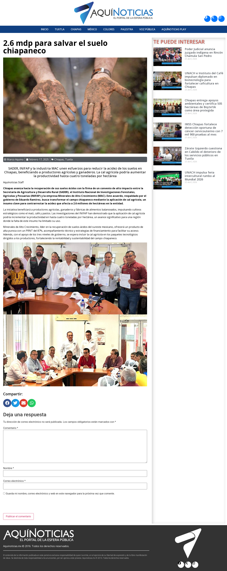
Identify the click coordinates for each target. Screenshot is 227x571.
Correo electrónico (14, 481)
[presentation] (27, 505)
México (92, 29)
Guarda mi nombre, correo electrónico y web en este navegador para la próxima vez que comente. (60, 493)
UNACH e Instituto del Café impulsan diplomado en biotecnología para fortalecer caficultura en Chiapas (204, 80)
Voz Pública (147, 29)
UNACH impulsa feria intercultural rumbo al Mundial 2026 (200, 175)
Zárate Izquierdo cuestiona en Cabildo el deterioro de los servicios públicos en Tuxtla (203, 153)
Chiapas (76, 29)
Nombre (8, 468)
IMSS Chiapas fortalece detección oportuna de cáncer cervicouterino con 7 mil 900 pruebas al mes (204, 129)
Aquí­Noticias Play (174, 29)
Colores (108, 29)
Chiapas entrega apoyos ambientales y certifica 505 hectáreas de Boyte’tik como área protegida (203, 105)
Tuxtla (59, 29)
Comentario (10, 428)
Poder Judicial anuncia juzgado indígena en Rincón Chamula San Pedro (204, 52)
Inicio (44, 29)
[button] (7, 403)
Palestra (127, 29)
